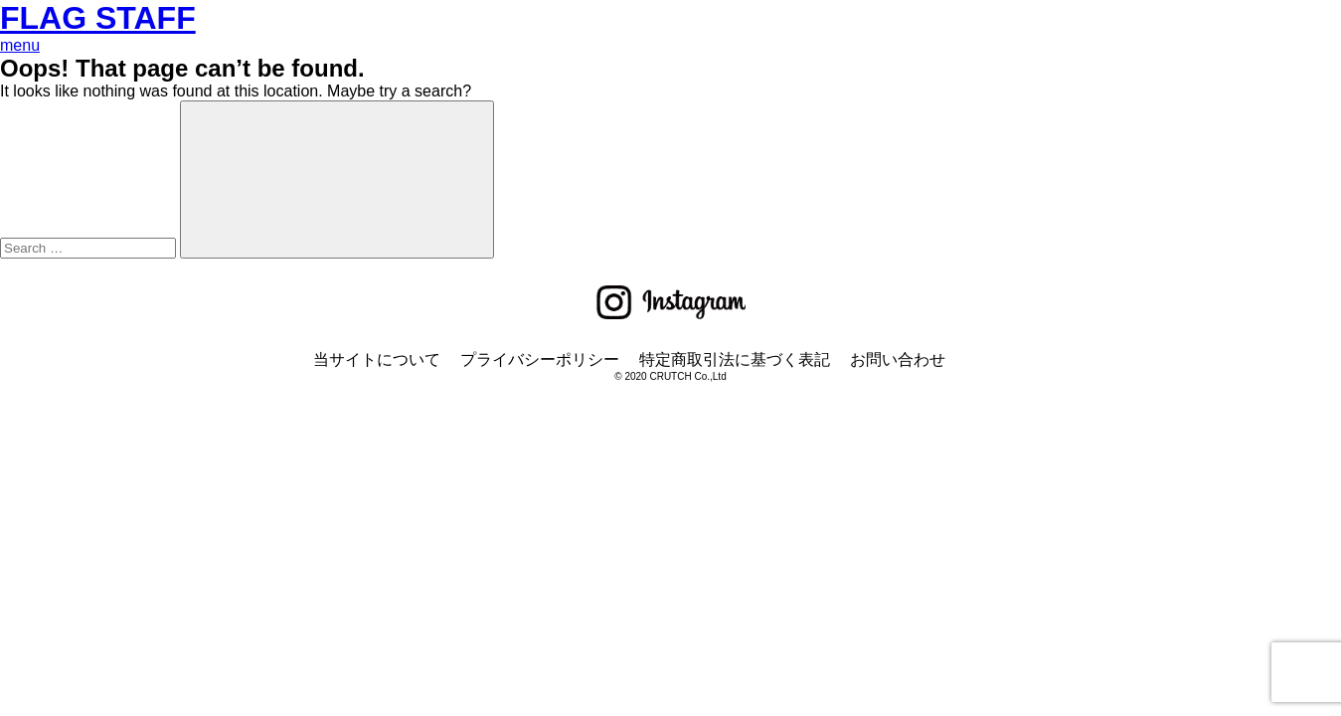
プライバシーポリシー (539, 541)
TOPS (21, 137)
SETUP (26, 173)
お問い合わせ (897, 541)
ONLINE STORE (59, 119)
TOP (16, 81)
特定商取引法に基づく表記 (734, 541)
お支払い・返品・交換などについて (127, 99)
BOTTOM (34, 155)
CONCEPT (39, 227)
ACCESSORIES (57, 209)
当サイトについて (376, 541)
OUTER (28, 191)
